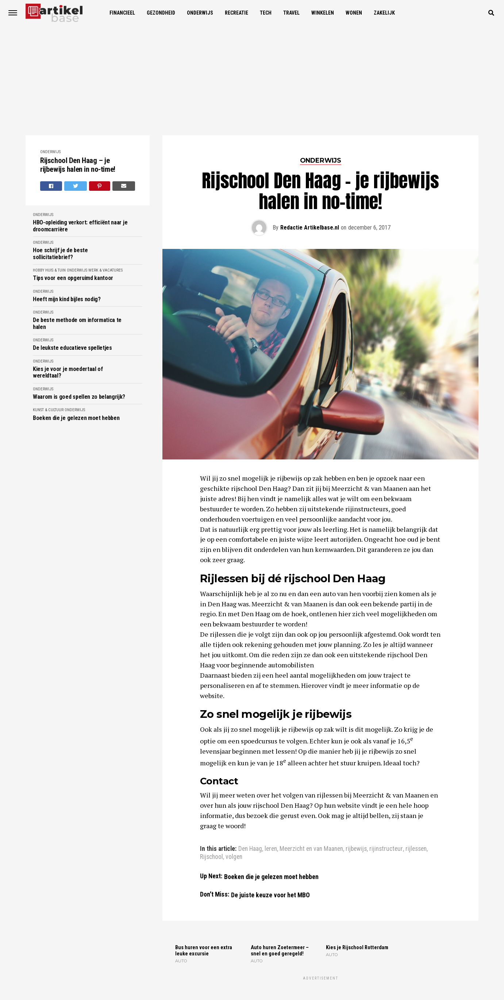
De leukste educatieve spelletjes (72, 348)
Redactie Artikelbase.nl (309, 227)
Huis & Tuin (55, 270)
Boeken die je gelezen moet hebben (76, 418)
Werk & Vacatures (105, 270)
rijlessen (416, 849)
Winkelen (322, 13)
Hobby (38, 270)
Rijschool (211, 857)
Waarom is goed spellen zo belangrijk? (79, 397)
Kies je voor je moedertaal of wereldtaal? (68, 372)
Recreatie (236, 13)
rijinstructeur (386, 849)
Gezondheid (161, 13)
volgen (234, 857)
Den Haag (250, 849)
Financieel (122, 13)
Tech (266, 13)
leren (271, 849)
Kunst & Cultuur (48, 410)
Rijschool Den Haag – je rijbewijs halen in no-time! (77, 165)
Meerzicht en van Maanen (311, 849)
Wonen (354, 13)
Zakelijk (384, 13)
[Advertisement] (252, 80)
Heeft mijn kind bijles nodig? (67, 299)
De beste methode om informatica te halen (77, 323)
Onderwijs (200, 13)
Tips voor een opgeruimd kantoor (73, 278)
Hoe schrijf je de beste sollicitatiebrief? (60, 253)
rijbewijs (356, 849)
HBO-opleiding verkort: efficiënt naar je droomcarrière (80, 225)
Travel (291, 13)
